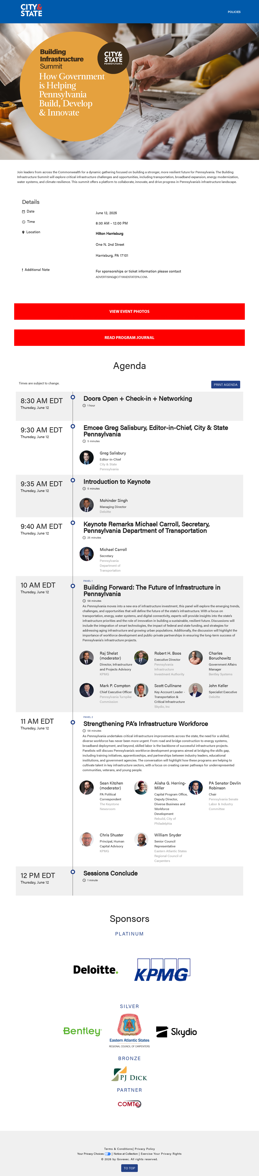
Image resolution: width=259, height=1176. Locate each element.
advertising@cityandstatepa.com (121, 277)
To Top (129, 1168)
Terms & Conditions (118, 1149)
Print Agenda (226, 384)
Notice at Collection (126, 1153)
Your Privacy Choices (94, 1153)
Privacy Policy (145, 1149)
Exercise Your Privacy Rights (161, 1153)
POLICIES (234, 12)
